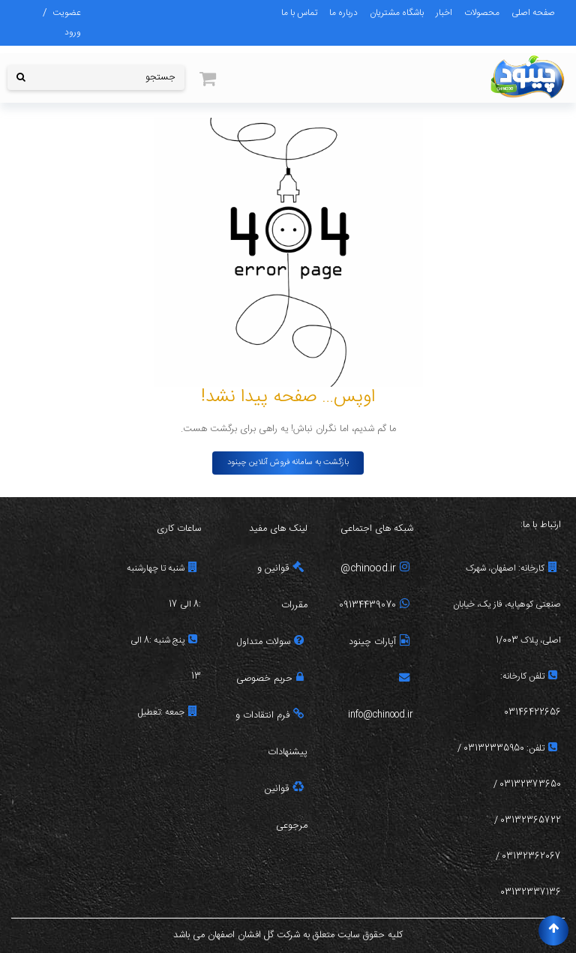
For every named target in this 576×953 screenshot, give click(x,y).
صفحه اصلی (533, 12)
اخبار (444, 12)
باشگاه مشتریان (397, 12)
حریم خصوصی (270, 679)
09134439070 (374, 605)
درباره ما (343, 12)
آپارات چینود (379, 642)
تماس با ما (299, 12)
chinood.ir (380, 569)
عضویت (66, 12)
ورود (72, 32)
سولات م (281, 642)
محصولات (482, 12)
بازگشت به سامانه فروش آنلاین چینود (288, 462)
